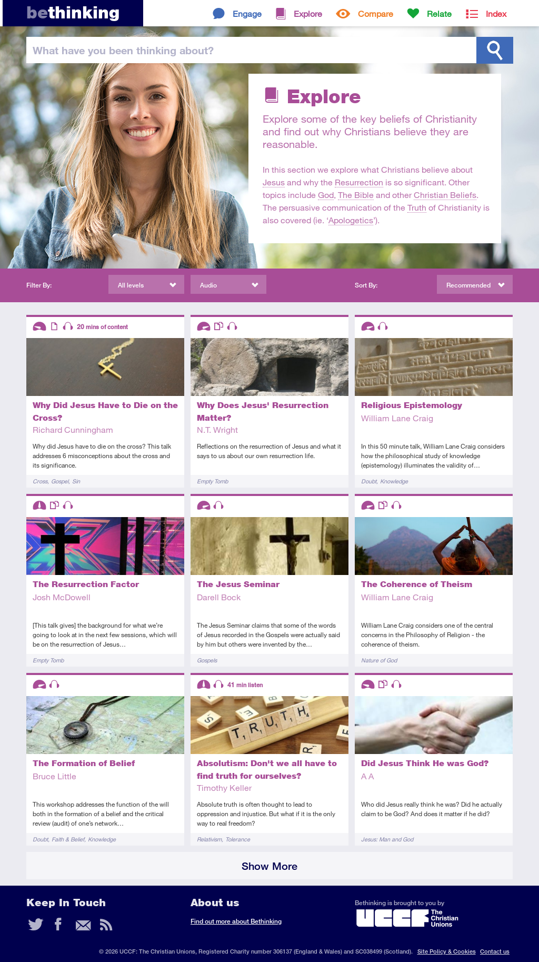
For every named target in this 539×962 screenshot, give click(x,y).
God (326, 195)
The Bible (356, 195)
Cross (40, 481)
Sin (76, 481)
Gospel (59, 481)
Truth (416, 207)
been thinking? (123, 50)
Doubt (368, 481)
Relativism (209, 839)
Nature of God (379, 660)
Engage (247, 13)
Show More (269, 866)
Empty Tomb (212, 481)
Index (496, 13)
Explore (308, 13)
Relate (439, 13)
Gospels (207, 660)
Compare (375, 13)
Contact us (495, 951)
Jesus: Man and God (387, 839)
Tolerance (237, 839)
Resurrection (359, 182)
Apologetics (350, 220)
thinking (72, 12)
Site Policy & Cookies (446, 951)
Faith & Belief (68, 839)
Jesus (274, 182)
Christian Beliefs (445, 195)
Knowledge (394, 481)
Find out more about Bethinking (236, 921)
